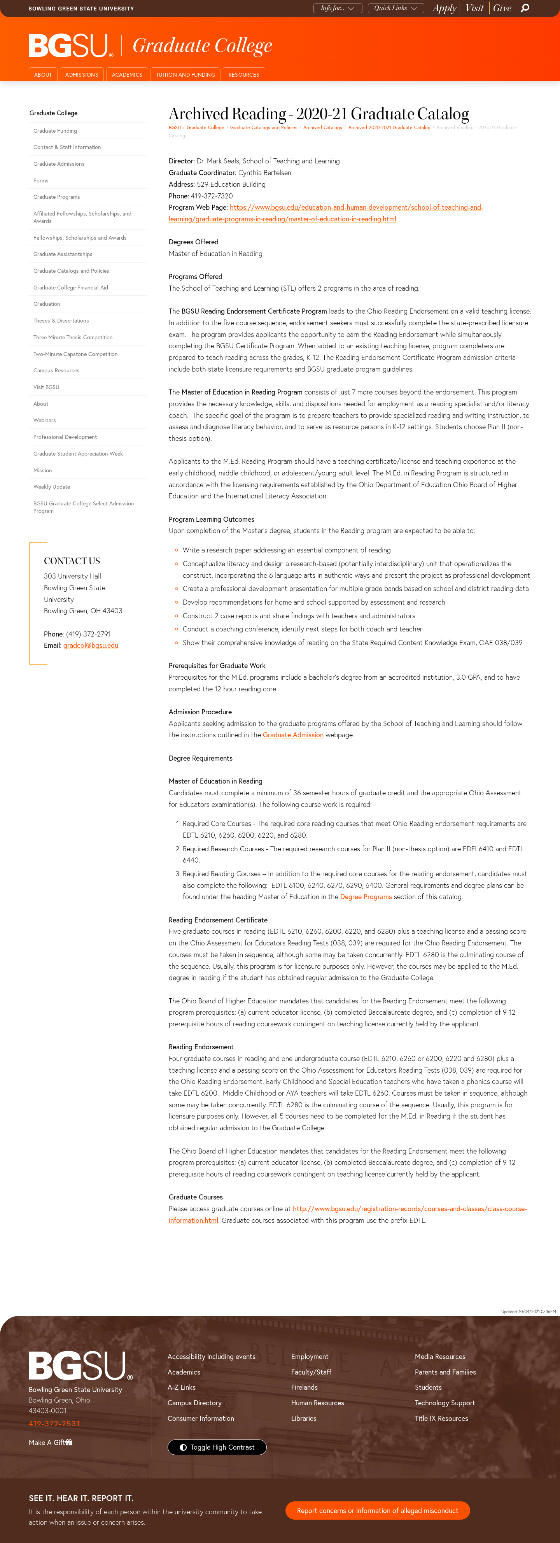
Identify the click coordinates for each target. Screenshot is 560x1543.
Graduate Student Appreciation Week (78, 453)
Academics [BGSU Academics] (184, 1372)
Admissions (81, 74)
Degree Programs (366, 896)
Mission (42, 470)
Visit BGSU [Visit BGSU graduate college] (46, 387)
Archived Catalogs (322, 127)
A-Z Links (182, 1387)
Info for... (333, 8)
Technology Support (445, 1402)
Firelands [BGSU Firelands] (304, 1387)
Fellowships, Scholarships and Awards (80, 237)
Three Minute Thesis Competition (73, 337)
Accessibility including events (212, 1356)
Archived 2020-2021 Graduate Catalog (389, 127)
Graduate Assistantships (63, 254)
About (43, 74)
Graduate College (205, 127)
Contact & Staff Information (67, 147)
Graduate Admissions (59, 163)
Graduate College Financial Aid (70, 287)
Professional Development (65, 436)
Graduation (46, 303)
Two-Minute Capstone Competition (75, 354)
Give (502, 8)
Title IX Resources (441, 1418)
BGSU (175, 127)
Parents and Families (445, 1372)
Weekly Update (51, 486)
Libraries (304, 1418)
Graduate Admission (293, 734)
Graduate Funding (55, 130)
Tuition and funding (185, 74)
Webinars (44, 420)
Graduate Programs (56, 196)
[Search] (524, 8)
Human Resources (317, 1402)
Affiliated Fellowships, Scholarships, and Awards (82, 217)
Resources (244, 74)
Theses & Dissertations (61, 320)
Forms (41, 180)
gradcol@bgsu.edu (90, 645)
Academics (127, 74)
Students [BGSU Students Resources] (428, 1387)
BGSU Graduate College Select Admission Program (83, 507)
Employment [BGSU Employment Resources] (310, 1356)
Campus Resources (56, 370)
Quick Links (390, 8)
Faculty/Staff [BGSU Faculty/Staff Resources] (311, 1372)
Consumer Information (201, 1418)
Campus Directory (195, 1402)
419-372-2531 (54, 1423)
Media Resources (440, 1356)
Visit (474, 8)
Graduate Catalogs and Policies (264, 127)
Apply (445, 8)
